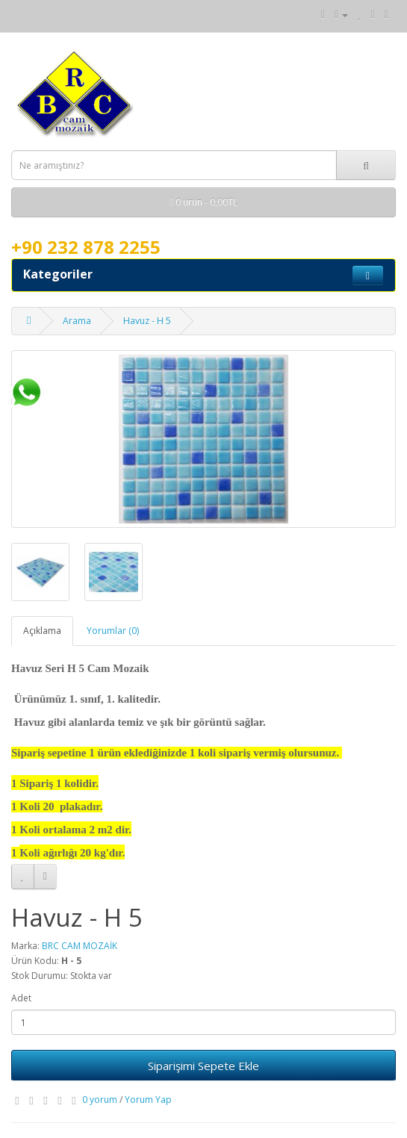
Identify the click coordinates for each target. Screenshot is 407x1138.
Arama (77, 320)
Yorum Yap (148, 1099)
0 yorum (99, 1099)
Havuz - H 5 (147, 320)
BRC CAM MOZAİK (79, 945)
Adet (21, 998)
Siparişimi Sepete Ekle (203, 1065)
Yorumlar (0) (113, 630)
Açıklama (42, 630)
